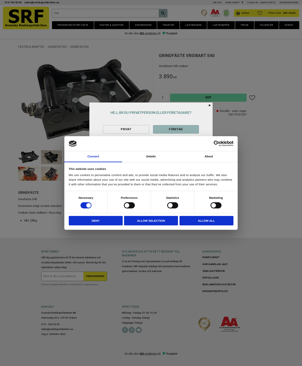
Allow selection (151, 220)
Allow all (206, 220)
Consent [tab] (93, 156)
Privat (126, 129)
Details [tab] (151, 156)
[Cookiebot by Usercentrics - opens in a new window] (216, 143)
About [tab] (209, 156)
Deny (96, 220)
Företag (176, 129)
